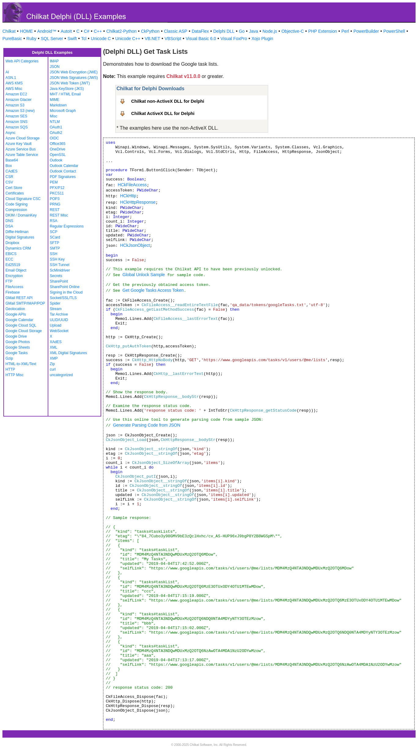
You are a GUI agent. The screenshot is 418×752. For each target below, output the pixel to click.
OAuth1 (56, 127)
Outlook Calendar (64, 166)
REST (55, 210)
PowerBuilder (366, 31)
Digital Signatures (20, 237)
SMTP (55, 248)
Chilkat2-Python (121, 31)
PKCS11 (57, 193)
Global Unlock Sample (144, 274)
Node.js (270, 31)
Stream (56, 309)
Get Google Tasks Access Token (153, 290)
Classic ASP (175, 31)
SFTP (54, 243)
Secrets (56, 276)
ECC (9, 259)
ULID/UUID (59, 320)
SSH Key (57, 259)
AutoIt (66, 31)
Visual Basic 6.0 (201, 38)
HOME (26, 31)
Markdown (58, 105)
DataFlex (200, 31)
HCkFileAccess (132, 184)
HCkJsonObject (135, 245)
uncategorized (61, 375)
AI (7, 72)
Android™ (46, 31)
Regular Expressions (67, 226)
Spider (55, 303)
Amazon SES (16, 116)
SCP (53, 232)
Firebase (13, 292)
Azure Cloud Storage (22, 138)
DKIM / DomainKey (21, 215)
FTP (9, 281)
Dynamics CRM (18, 248)
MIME (54, 100)
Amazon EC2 (16, 94)
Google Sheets (18, 347)
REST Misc (59, 215)
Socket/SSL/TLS (63, 298)
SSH (53, 254)
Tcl (83, 38)
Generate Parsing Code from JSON (146, 425)
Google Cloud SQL (21, 325)
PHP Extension (322, 31)
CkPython (150, 31)
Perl (345, 31)
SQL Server (52, 38)
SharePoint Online (65, 287)
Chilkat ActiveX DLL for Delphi (162, 113)
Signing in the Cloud (66, 292)
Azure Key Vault (18, 144)
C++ (98, 31)
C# (86, 31)
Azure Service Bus (21, 149)
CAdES (11, 171)
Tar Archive (59, 314)
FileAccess (14, 287)
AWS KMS (14, 83)
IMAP (54, 61)
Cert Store (14, 188)
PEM (54, 182)
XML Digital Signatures (68, 353)
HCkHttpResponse (138, 202)
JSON (55, 67)
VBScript (173, 38)
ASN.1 (11, 78)
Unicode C (101, 38)
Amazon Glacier (18, 100)
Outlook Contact (63, 171)
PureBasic (12, 38)
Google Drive (16, 336)
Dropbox (12, 243)
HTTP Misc (15, 375)
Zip (52, 364)
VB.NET (152, 38)
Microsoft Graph (63, 111)
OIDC (54, 138)
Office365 (57, 144)
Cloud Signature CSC (23, 199)
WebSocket (59, 331)
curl (53, 369)
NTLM (55, 122)
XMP (54, 358)
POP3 (55, 199)
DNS (9, 221)
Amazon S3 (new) (20, 111)
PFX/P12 (57, 188)
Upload (55, 325)
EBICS (11, 254)
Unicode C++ (127, 38)
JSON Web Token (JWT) (70, 83)
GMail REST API (19, 298)
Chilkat (9, 31)
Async (11, 133)
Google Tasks (17, 353)
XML (53, 347)
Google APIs (16, 314)
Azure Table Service (22, 155)
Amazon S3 (15, 105)
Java (253, 31)
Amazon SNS (17, 122)
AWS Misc (14, 89)
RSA (53, 221)
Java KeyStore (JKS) (67, 89)
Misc (53, 116)
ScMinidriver (60, 270)
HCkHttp (128, 195)
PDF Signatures (63, 177)
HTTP (10, 369)
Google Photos (18, 342)
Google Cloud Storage (24, 331)
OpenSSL (58, 155)
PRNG (55, 204)
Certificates (15, 193)
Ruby (31, 38)
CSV (9, 182)
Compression (16, 210)
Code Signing (17, 204)
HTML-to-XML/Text (21, 364)
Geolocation (15, 309)
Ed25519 (13, 265)
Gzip (9, 358)
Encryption (14, 276)
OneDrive (57, 149)
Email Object (16, 270)
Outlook (56, 160)
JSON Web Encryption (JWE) (74, 72)
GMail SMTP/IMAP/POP (25, 303)
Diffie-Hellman (17, 232)
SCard (55, 237)
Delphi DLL (223, 31)
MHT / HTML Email (65, 94)
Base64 (12, 160)
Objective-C (292, 31)
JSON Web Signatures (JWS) (74, 78)
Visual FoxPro (233, 38)
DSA (9, 226)
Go (242, 31)
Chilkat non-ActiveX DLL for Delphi (167, 101)
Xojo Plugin (262, 38)
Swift (72, 38)
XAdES (56, 342)
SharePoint (59, 281)
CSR (9, 177)
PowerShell (394, 31)
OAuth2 (56, 133)
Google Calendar (19, 320)
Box (9, 166)
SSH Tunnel (59, 265)
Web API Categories (22, 61)
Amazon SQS (17, 127)
